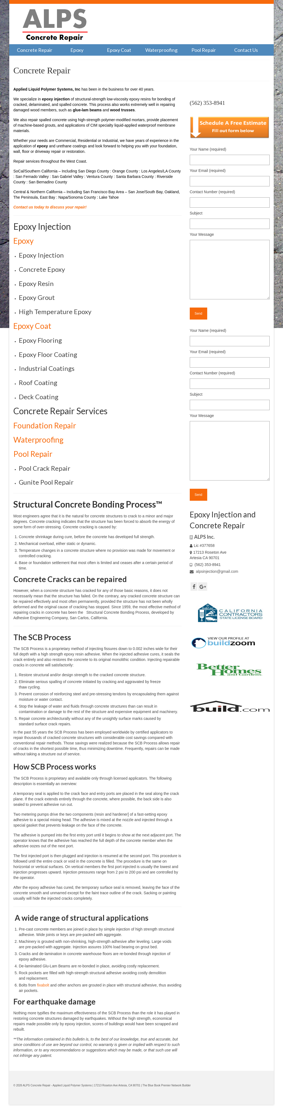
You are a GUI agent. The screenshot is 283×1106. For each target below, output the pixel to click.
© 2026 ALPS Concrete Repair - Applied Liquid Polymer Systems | (53, 1085)
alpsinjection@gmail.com (214, 571)
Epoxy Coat (32, 325)
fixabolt (43, 985)
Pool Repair (32, 453)
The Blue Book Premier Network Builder (167, 1085)
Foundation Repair (44, 425)
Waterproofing (38, 439)
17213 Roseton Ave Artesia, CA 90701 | (118, 1085)
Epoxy (23, 240)
